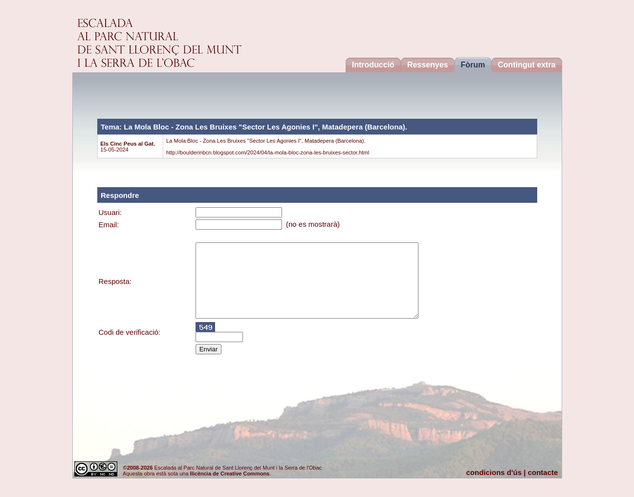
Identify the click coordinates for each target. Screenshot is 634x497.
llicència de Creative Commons (230, 473)
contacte (543, 472)
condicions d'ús (494, 472)
